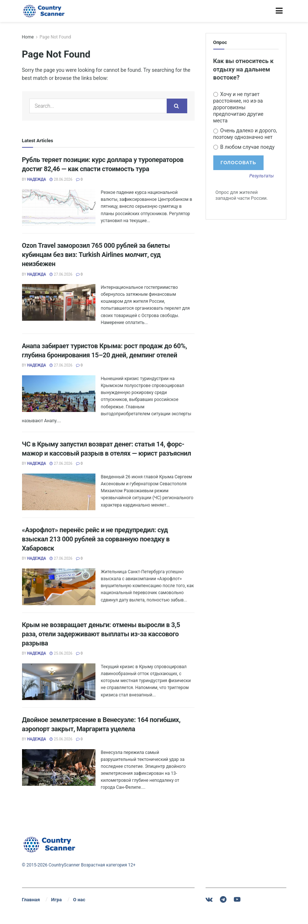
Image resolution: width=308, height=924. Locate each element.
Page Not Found (55, 37)
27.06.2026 (61, 274)
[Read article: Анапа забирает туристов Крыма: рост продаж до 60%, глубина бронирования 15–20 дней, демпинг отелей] (58, 393)
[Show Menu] (279, 11)
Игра (56, 899)
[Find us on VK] (209, 899)
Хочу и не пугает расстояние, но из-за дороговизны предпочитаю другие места (238, 107)
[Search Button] (177, 106)
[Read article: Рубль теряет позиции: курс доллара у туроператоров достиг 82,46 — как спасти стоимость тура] (58, 207)
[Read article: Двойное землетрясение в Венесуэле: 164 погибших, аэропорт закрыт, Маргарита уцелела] (58, 767)
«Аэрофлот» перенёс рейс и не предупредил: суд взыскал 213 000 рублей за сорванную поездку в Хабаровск (96, 539)
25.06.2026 (61, 653)
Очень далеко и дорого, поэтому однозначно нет (245, 134)
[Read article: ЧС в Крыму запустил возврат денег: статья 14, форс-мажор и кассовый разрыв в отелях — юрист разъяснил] (58, 492)
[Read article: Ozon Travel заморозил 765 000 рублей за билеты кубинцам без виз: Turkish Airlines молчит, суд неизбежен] (58, 302)
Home (28, 37)
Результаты (261, 176)
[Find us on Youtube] (237, 899)
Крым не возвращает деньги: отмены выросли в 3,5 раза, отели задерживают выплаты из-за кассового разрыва (101, 634)
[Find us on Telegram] (223, 899)
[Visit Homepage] (44, 11)
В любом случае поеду (244, 147)
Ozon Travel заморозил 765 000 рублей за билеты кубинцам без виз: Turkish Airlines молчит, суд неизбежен (96, 255)
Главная (31, 899)
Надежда (36, 179)
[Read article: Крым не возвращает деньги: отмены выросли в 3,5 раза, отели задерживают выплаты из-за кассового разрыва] (58, 681)
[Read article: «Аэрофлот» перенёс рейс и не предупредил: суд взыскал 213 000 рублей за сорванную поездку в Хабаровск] (58, 586)
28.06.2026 (61, 179)
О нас (79, 899)
